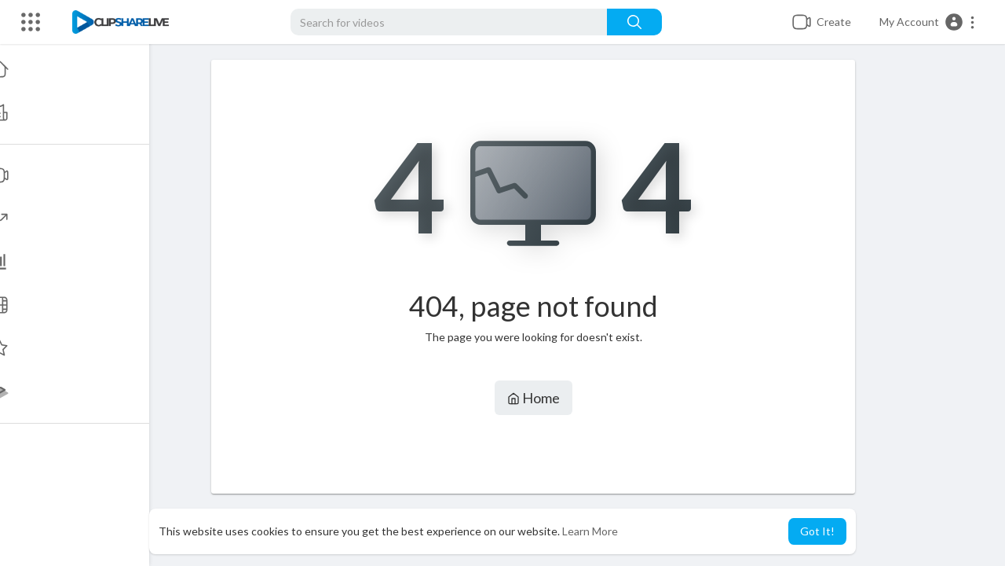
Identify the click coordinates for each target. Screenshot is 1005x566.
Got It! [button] (817, 531)
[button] (928, 22)
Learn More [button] (590, 531)
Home (534, 397)
